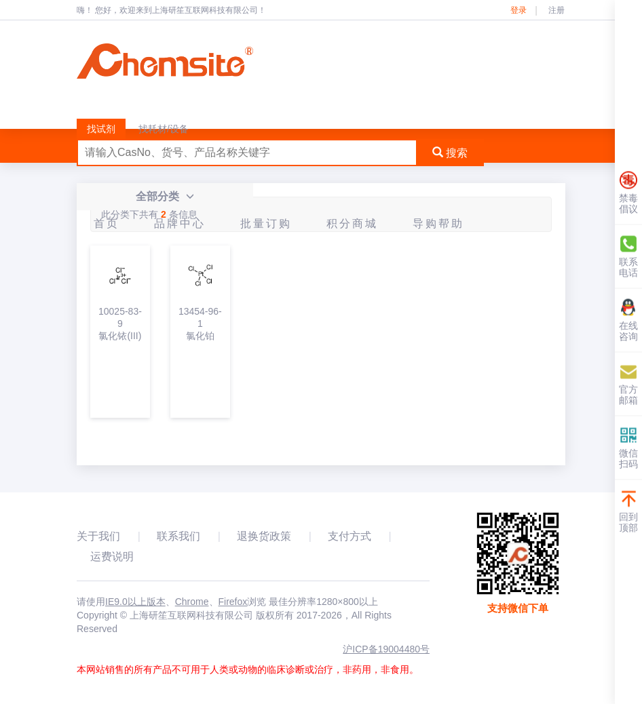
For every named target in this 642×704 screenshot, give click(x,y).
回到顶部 (628, 511)
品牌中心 (180, 223)
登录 (518, 10)
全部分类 (164, 196)
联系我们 (178, 536)
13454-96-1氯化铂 (200, 323)
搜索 (450, 153)
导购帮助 (438, 223)
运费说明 (112, 556)
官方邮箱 (628, 384)
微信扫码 (628, 448)
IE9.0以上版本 (135, 601)
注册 (556, 10)
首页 (106, 223)
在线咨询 (628, 320)
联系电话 (628, 256)
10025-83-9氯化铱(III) (120, 323)
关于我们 (98, 536)
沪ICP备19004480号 (386, 649)
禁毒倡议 (628, 193)
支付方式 (349, 536)
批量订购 (266, 223)
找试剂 (101, 128)
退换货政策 (264, 536)
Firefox (233, 601)
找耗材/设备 (163, 128)
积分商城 (352, 223)
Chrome (192, 601)
